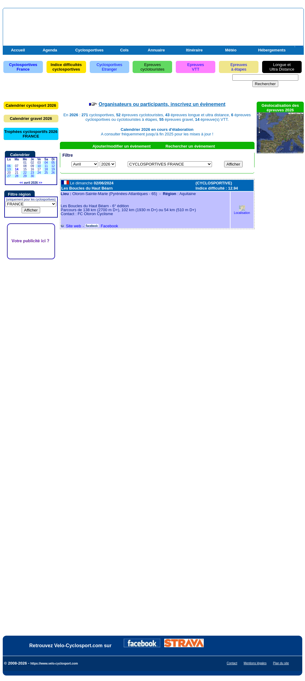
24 (39, 172)
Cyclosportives (89, 50)
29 (24, 176)
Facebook (101, 226)
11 (46, 166)
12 (53, 166)
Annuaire (156, 50)
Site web (71, 226)
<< (21, 182)
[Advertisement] (31, 351)
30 (32, 176)
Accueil (18, 50)
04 (46, 162)
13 (9, 169)
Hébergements (272, 50)
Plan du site (281, 663)
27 (9, 176)
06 (9, 166)
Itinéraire (194, 50)
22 (24, 172)
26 (53, 172)
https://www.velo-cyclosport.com (54, 663)
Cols (124, 50)
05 (53, 162)
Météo (231, 50)
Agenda (50, 50)
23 (32, 172)
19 (53, 169)
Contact (232, 663)
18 (46, 169)
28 (16, 176)
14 (16, 169)
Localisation (242, 211)
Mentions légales (255, 663)
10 (39, 166)
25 (46, 172)
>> (40, 182)
